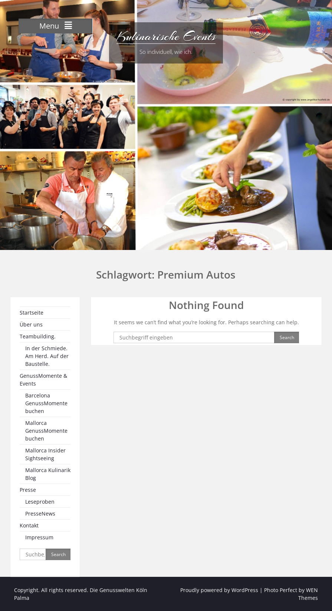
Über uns (31, 324)
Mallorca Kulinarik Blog (47, 474)
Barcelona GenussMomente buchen (46, 403)
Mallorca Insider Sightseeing (45, 454)
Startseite (31, 312)
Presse (28, 489)
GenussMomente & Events (43, 379)
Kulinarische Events (166, 36)
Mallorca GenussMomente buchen (46, 430)
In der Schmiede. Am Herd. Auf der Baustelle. (47, 356)
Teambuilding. (38, 336)
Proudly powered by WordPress (219, 590)
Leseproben (40, 501)
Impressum (39, 537)
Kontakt (29, 525)
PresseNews (40, 513)
